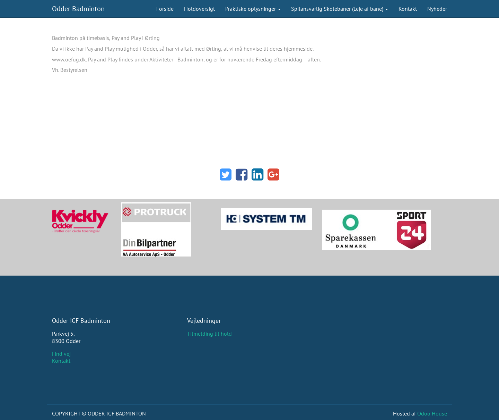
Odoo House (432, 413)
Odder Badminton (78, 8)
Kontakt (61, 360)
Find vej (61, 353)
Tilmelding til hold (209, 333)
